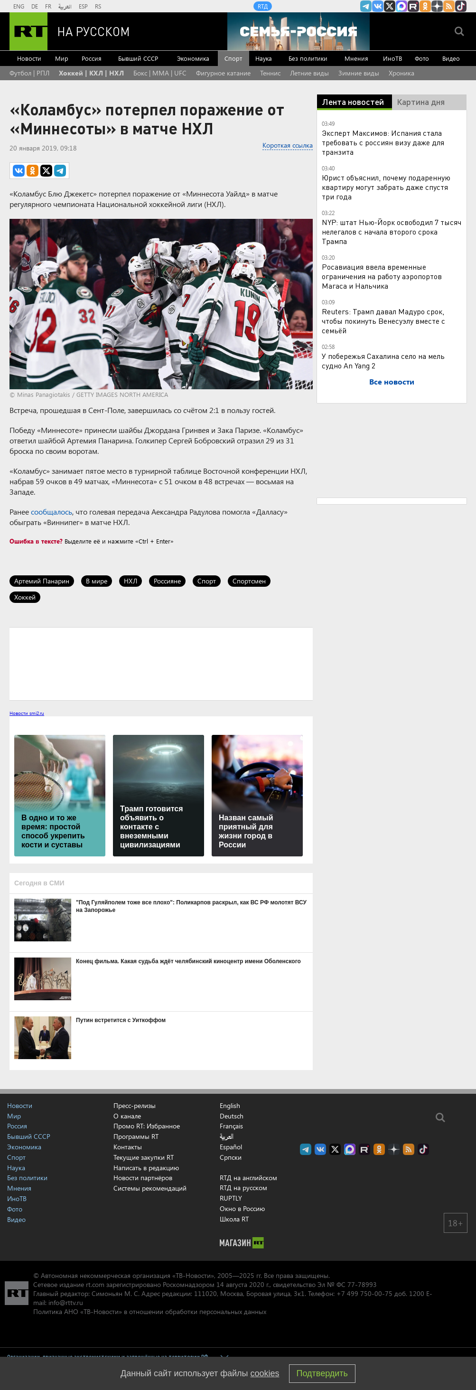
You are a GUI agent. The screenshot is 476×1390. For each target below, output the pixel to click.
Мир (61, 58)
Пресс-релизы (134, 1105)
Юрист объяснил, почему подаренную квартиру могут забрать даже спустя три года (386, 186)
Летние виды (309, 72)
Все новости (391, 381)
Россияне (167, 580)
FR (48, 6)
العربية (65, 6)
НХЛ (130, 580)
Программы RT (136, 1136)
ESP (83, 6)
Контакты (127, 1146)
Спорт (233, 58)
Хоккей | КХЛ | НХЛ (91, 72)
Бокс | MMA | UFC (160, 72)
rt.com (95, 1284)
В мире (96, 580)
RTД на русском (243, 1187)
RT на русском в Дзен (437, 6)
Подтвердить (322, 1373)
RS (98, 6)
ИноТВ (392, 58)
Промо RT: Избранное (146, 1125)
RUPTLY (231, 1197)
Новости (29, 58)
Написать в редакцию (146, 1167)
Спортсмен (249, 580)
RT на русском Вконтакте (377, 6)
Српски (231, 1157)
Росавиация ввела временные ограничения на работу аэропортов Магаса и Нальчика (382, 276)
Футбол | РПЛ (29, 72)
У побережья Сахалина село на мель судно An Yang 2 (383, 360)
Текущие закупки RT (143, 1157)
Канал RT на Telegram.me (366, 6)
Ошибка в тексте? (36, 541)
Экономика (193, 58)
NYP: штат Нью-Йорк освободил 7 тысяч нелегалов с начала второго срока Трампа (391, 231)
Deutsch (231, 1116)
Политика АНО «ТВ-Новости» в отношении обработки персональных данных (149, 1311)
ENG (18, 6)
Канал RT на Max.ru (401, 6)
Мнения (356, 58)
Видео (451, 58)
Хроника (401, 72)
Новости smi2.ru (26, 713)
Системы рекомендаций (150, 1188)
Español (231, 1147)
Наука (263, 58)
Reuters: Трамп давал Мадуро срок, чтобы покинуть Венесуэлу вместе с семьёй (383, 320)
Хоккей (25, 596)
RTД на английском (248, 1177)
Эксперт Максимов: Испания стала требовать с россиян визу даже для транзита (383, 142)
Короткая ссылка (287, 145)
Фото (422, 58)
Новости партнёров (142, 1177)
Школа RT (234, 1218)
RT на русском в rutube (413, 6)
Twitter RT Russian (389, 6)
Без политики (308, 58)
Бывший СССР (138, 58)
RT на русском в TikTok (461, 6)
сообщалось (51, 512)
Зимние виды (358, 72)
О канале (127, 1115)
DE (34, 6)
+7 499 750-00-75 (364, 1293)
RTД (263, 6)
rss (449, 6)
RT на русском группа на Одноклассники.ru (425, 6)
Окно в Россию (242, 1208)
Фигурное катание (223, 72)
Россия (92, 58)
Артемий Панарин (41, 580)
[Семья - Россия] (298, 31)
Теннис (270, 72)
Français (231, 1126)
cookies (265, 1373)
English (230, 1105)
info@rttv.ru (65, 1302)
